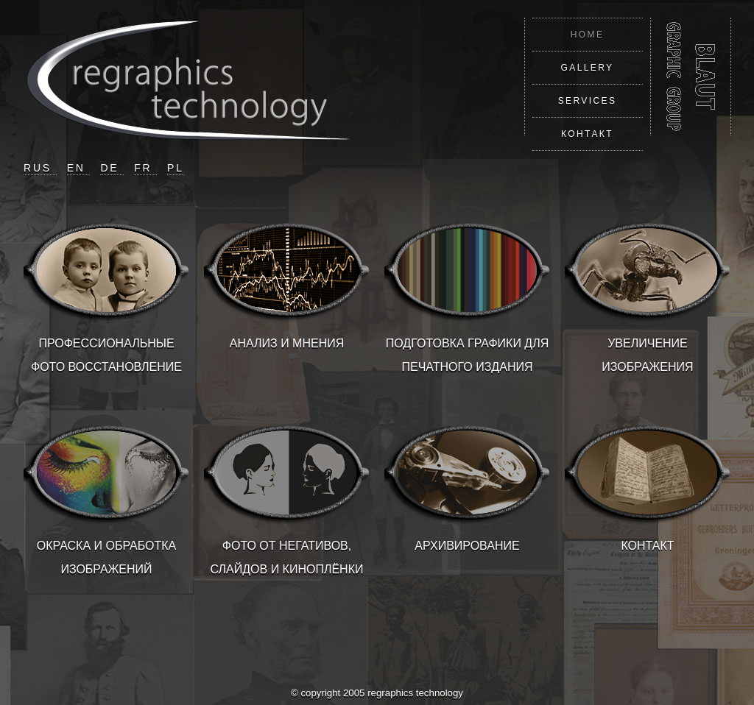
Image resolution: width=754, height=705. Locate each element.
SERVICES (587, 101)
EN (79, 168)
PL (175, 168)
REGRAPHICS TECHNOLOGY (690, 76)
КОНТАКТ (587, 134)
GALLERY (587, 68)
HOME (588, 34)
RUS (40, 168)
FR (145, 168)
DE (112, 168)
